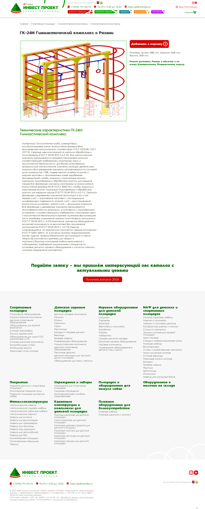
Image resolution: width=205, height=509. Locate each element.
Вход (181, 7)
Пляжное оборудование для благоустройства (114, 405)
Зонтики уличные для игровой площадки (159, 333)
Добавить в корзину (149, 44)
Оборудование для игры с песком (73, 361)
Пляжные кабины (152, 344)
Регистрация (190, 7)
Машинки (104, 317)
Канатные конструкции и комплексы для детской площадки (70, 406)
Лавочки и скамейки (154, 320)
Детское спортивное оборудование (21, 321)
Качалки (58, 317)
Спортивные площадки (43, 24)
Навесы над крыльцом (22, 429)
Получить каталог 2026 (102, 279)
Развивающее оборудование (70, 341)
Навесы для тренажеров (23, 423)
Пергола (148, 368)
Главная (24, 24)
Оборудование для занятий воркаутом (25, 326)
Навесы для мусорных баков (159, 377)
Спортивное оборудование (25, 314)
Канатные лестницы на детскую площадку (72, 437)
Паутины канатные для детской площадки (71, 416)
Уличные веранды (153, 356)
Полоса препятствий (21, 333)
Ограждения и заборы (73, 382)
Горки (57, 326)
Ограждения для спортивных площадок (70, 387)
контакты (157, 11)
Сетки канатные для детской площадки (70, 421)
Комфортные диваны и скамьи (160, 326)
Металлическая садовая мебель (28, 408)
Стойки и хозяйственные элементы (162, 350)
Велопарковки (151, 347)
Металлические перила (23, 414)
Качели (58, 320)
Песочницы (60, 329)
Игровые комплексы (110, 344)
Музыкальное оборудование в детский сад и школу (115, 348)
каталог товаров (77, 11)
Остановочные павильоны (24, 441)
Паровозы (104, 320)
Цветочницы (149, 371)
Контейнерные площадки (24, 438)
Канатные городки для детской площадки (71, 442)
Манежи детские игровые (113, 338)
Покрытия (19, 382)
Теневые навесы (63, 338)
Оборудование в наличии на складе (159, 384)
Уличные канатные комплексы (27, 342)
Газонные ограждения (66, 391)
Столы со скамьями (154, 329)
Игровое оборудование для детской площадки (118, 310)
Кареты (103, 332)
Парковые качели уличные (157, 359)
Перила (14, 444)
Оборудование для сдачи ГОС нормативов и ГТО (27, 337)
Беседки (148, 362)
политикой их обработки (65, 499)
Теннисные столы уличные (24, 351)
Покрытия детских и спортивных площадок (27, 387)
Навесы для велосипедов (24, 420)
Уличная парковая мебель (158, 317)
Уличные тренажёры (21, 330)
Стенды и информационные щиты (162, 341)
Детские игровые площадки (69, 309)
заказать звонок (104, 11)
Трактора (104, 323)
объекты (125, 11)
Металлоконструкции (29, 401)
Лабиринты (105, 335)
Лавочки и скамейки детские (159, 323)
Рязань (29, 4)
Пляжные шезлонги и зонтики (114, 414)
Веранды (59, 335)
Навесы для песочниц (22, 426)
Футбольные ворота (21, 348)
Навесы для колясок (21, 417)
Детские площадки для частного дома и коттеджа (72, 356)
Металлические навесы (23, 405)
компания (140, 11)
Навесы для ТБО (18, 435)
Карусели (59, 323)
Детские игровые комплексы (70, 314)
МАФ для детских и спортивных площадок (160, 310)
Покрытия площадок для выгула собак (27, 395)
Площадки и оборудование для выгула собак (114, 385)
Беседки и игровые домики (69, 332)
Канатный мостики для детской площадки (71, 431)
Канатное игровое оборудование (117, 341)
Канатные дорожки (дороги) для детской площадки (72, 426)
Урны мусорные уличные (157, 353)
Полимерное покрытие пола (26, 391)
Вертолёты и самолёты (111, 326)
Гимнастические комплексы (73, 24)
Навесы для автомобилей (24, 432)
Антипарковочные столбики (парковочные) (69, 395)
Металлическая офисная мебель (28, 411)
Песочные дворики (64, 352)
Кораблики (105, 329)
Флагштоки (149, 374)
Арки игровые (151, 338)
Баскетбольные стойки (22, 345)
